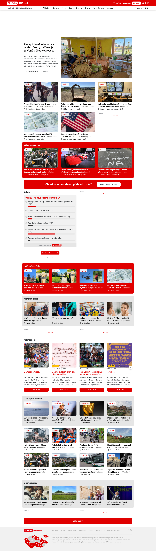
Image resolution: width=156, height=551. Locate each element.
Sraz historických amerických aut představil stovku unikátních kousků (75, 171)
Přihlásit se (117, 3)
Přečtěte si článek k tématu (50, 253)
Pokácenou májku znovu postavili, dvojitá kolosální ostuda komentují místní (34, 286)
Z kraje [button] (79, 8)
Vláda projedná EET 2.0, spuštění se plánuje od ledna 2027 (63, 419)
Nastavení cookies (113, 530)
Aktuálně (47, 8)
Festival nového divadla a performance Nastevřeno (91, 373)
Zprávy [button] (56, 8)
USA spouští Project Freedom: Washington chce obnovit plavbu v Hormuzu (36, 419)
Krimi (64, 8)
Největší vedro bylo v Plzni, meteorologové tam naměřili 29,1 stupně (35, 446)
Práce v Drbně (100, 530)
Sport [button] (71, 8)
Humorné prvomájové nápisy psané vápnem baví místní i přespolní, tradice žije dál (113, 171)
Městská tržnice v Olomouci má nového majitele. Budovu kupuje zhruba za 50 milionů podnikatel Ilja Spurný (119, 419)
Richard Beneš (30, 109)
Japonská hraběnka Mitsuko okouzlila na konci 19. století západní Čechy (118, 470)
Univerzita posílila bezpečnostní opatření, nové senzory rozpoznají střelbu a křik (115, 105)
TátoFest (111, 372)
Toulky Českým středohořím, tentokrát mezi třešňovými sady (63, 503)
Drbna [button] (87, 8)
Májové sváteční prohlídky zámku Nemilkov (63, 373)
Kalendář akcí (98, 8)
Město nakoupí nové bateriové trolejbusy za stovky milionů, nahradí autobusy (92, 470)
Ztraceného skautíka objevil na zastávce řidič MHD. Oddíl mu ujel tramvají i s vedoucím (40, 105)
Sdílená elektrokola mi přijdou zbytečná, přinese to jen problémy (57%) (50, 230)
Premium (115, 116)
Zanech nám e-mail (108, 184)
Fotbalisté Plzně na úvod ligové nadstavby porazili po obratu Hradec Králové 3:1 (63, 446)
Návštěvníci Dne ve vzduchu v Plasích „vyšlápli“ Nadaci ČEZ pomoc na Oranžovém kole (35, 319)
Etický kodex (72, 530)
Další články (78, 521)
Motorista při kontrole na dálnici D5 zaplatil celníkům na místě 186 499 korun (40, 135)
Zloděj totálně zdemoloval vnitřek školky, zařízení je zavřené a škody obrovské (39, 47)
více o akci (36, 390)
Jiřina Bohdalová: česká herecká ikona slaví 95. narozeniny (117, 503)
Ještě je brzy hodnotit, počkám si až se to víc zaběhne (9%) (49, 217)
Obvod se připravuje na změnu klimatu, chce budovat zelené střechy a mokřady (64, 470)
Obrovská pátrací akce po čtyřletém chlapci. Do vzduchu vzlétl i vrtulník (92, 286)
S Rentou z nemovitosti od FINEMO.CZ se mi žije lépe (90, 503)
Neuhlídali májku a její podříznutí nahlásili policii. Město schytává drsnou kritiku (64, 286)
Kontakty (82, 530)
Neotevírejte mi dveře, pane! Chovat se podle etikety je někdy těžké (35, 503)
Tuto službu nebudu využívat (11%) (40, 223)
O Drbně (63, 530)
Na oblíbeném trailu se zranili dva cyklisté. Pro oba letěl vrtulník (119, 446)
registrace (127, 3)
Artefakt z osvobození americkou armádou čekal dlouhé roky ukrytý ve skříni (76, 135)
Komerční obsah (31, 299)
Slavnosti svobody (32, 372)
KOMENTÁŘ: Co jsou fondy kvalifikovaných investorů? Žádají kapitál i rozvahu (90, 419)
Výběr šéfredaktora (32, 145)
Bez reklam (136, 3)
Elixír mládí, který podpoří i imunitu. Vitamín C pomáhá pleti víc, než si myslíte (118, 319)
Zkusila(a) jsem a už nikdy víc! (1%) (40, 210)
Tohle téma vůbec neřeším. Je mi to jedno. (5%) (45, 238)
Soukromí (55, 530)
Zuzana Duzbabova (32, 71)
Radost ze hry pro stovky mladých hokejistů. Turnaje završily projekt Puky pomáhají (90, 319)
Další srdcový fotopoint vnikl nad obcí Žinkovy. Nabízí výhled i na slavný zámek (77, 105)
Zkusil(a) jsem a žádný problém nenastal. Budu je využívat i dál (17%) (50, 203)
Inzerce (110, 8)
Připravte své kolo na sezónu (63, 318)
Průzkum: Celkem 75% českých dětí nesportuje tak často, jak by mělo (91, 446)
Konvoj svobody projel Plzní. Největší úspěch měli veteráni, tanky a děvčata (39, 171)
